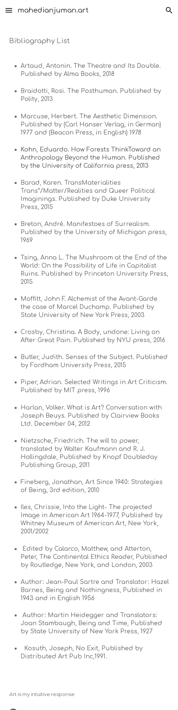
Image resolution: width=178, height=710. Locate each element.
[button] (9, 10)
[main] (89, 349)
